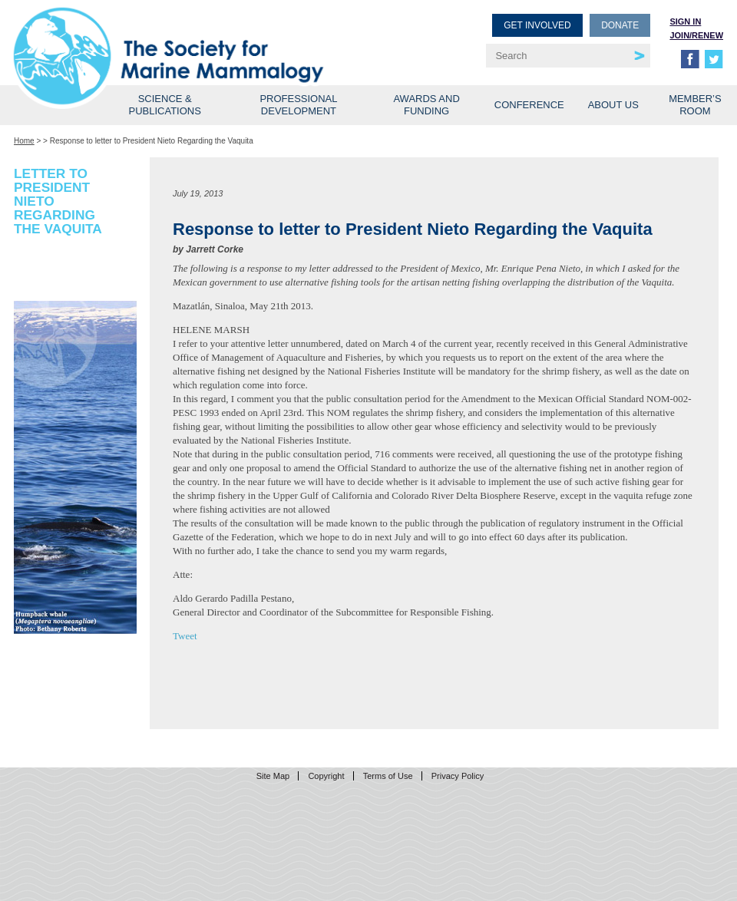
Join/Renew (696, 35)
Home (24, 141)
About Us (613, 105)
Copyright (326, 776)
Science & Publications (165, 105)
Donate (620, 25)
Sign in (685, 21)
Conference (529, 105)
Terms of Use (388, 776)
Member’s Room (695, 105)
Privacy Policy (457, 776)
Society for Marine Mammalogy (193, 36)
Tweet (185, 636)
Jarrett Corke (214, 249)
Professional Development (298, 105)
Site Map (272, 776)
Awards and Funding (426, 105)
